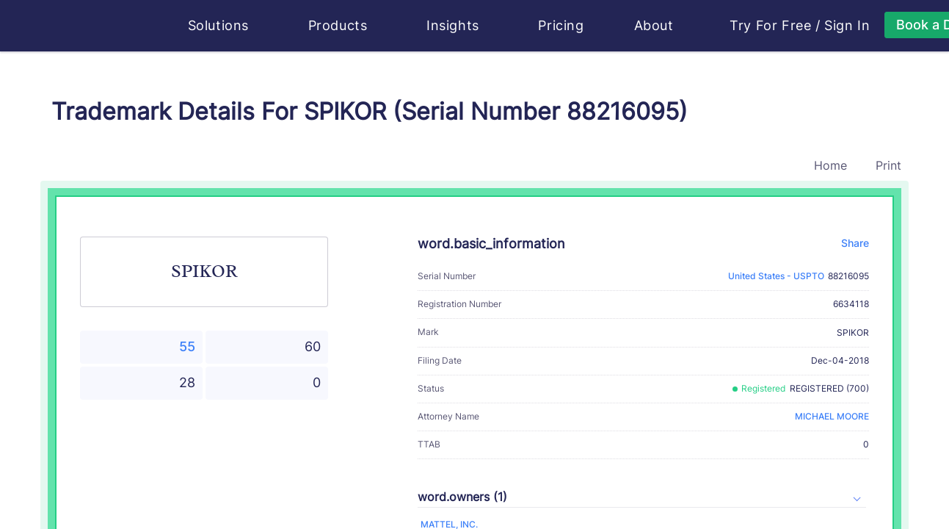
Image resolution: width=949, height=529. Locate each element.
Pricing (560, 25)
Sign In (847, 25)
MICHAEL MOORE (832, 416)
